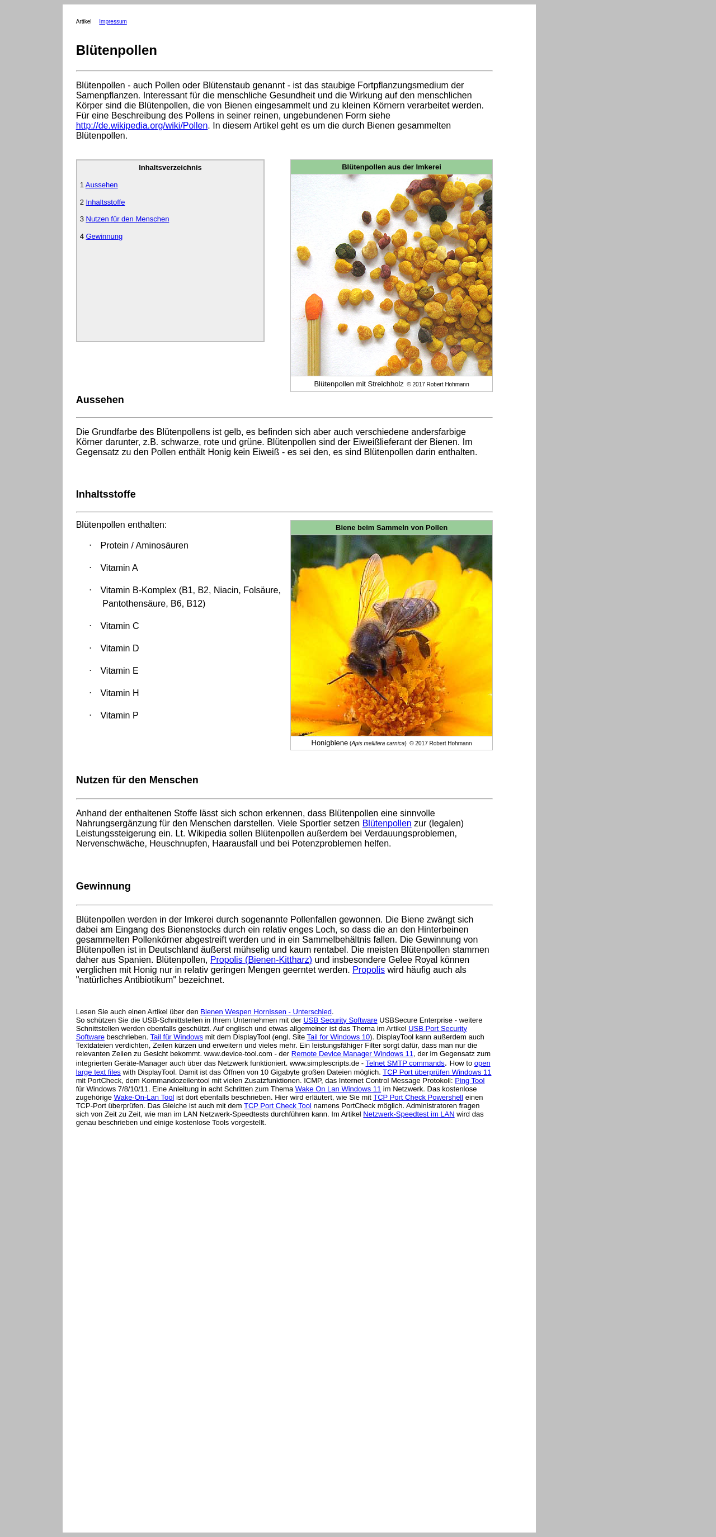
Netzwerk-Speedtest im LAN (408, 1114)
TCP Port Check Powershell (418, 1097)
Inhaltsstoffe (105, 202)
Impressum (112, 21)
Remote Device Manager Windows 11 (352, 1053)
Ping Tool (469, 1080)
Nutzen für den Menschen (127, 219)
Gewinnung (104, 236)
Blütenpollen (387, 823)
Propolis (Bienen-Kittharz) (261, 959)
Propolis (368, 970)
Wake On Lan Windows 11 (338, 1089)
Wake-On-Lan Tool (144, 1097)
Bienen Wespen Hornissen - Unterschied (266, 1012)
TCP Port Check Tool (278, 1105)
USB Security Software (340, 1020)
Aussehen (102, 185)
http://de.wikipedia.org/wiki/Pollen (142, 125)
